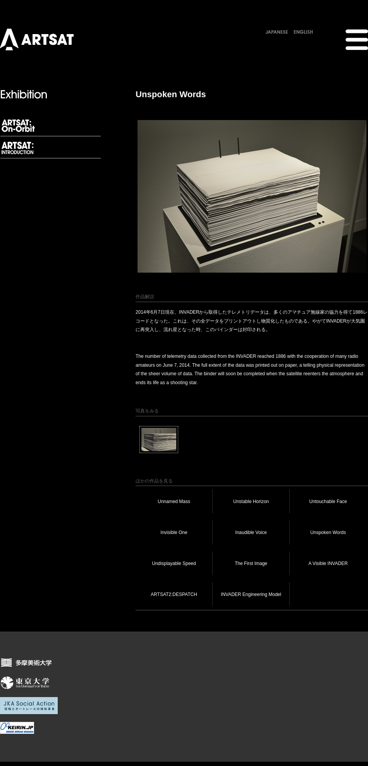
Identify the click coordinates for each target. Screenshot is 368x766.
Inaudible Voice (251, 532)
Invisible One (173, 532)
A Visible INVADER (328, 563)
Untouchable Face (328, 501)
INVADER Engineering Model (251, 594)
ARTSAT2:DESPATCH (174, 594)
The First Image (251, 563)
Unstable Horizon (251, 501)
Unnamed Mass (174, 501)
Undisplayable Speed (174, 563)
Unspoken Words (328, 532)
